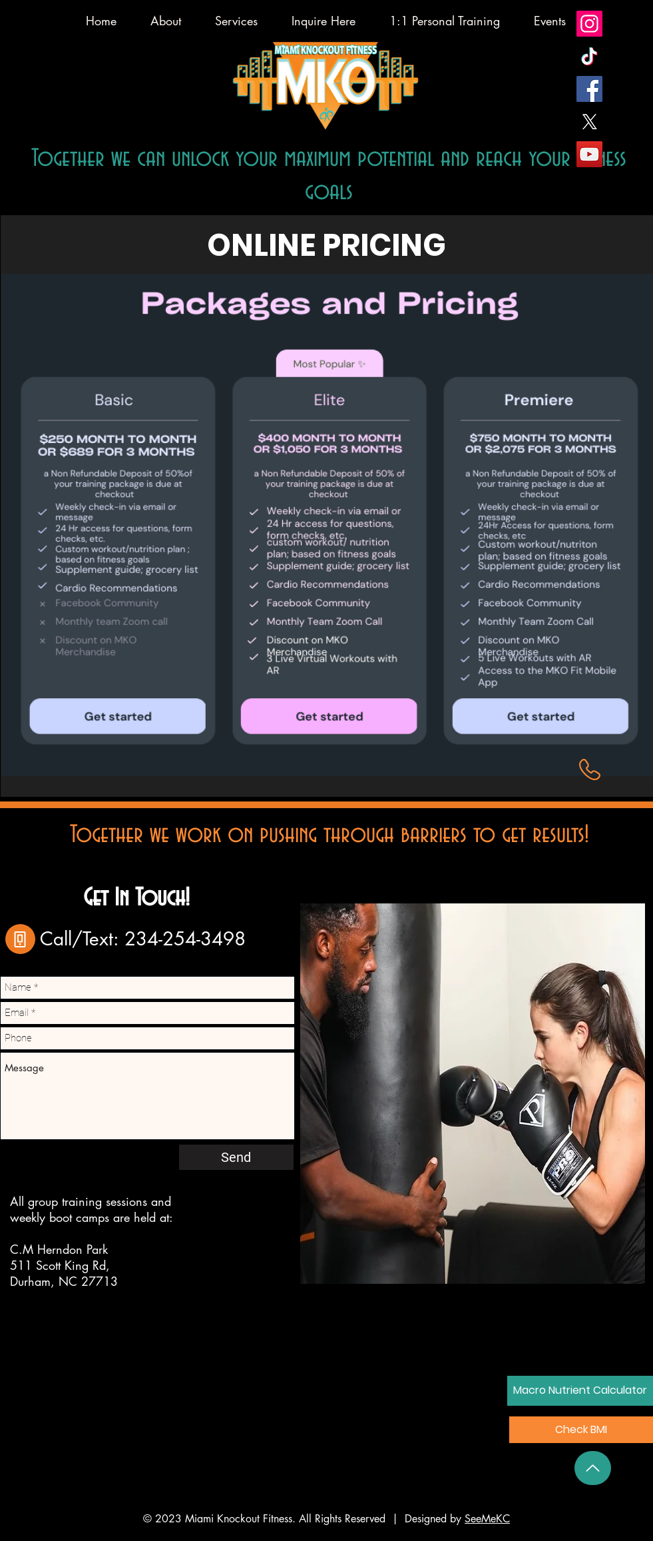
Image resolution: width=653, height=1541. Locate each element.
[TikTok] (589, 56)
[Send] (236, 1157)
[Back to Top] (592, 1468)
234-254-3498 (185, 939)
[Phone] (20, 939)
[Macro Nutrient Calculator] (580, 1391)
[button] (581, 1429)
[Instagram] (589, 24)
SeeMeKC (487, 1519)
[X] (589, 122)
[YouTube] (589, 154)
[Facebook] (589, 89)
